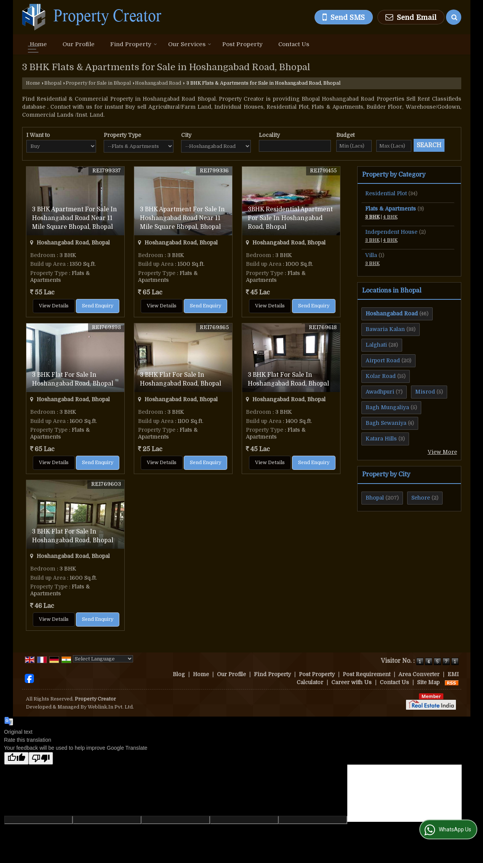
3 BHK (372, 217)
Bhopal (52, 83)
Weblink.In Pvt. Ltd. (111, 707)
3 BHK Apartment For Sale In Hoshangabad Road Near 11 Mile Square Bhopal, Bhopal (74, 218)
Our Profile (79, 44)
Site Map (428, 682)
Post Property (242, 44)
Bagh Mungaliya (387, 407)
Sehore (420, 498)
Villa (371, 255)
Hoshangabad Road (158, 83)
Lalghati (376, 345)
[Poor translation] (41, 758)
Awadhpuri (380, 392)
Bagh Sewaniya (386, 423)
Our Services (189, 44)
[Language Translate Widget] (103, 658)
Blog (179, 674)
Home (38, 44)
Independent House (391, 232)
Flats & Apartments (390, 209)
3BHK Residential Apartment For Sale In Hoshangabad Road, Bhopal (290, 218)
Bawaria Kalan (385, 329)
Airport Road (383, 360)
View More (442, 452)
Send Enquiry (97, 306)
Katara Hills (381, 439)
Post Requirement (366, 674)
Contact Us (293, 44)
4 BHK (390, 217)
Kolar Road (381, 376)
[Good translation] (16, 758)
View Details (54, 306)
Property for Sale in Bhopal (98, 83)
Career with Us (351, 682)
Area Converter (419, 674)
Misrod (425, 392)
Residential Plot (386, 193)
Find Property (133, 44)
